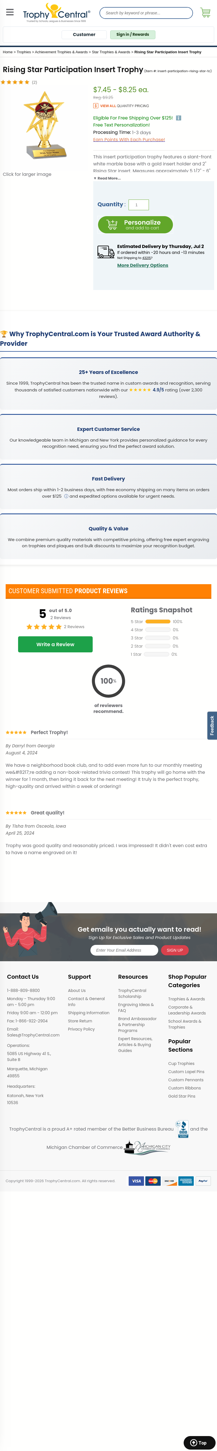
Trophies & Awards (186, 999)
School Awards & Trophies (184, 1024)
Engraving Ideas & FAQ (136, 1007)
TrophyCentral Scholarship (132, 993)
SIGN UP (175, 950)
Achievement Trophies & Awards (61, 52)
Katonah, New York (25, 1095)
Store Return (80, 1021)
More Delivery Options (142, 265)
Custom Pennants (186, 1080)
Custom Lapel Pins (186, 1072)
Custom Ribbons (184, 1088)
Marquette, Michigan (27, 1069)
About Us (77, 990)
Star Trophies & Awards (111, 52)
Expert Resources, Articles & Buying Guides (135, 1044)
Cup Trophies (181, 1063)
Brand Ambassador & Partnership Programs (137, 1024)
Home (8, 52)
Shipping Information (89, 1013)
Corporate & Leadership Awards (187, 1010)
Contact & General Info (86, 1001)
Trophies (24, 52)
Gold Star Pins (182, 1096)
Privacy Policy (81, 1029)
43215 (146, 258)
